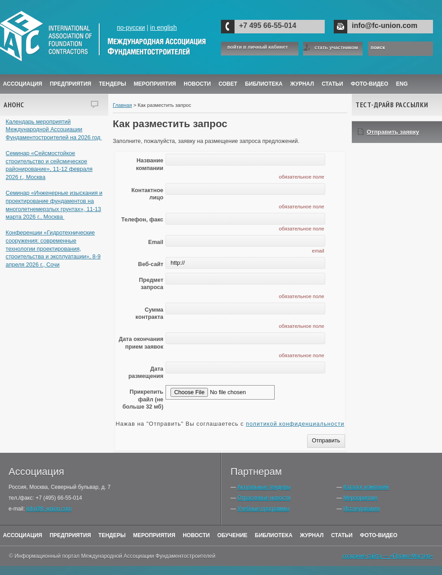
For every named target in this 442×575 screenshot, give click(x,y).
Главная (122, 105)
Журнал (312, 535)
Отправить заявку (393, 132)
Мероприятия (155, 84)
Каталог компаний (365, 487)
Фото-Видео (369, 84)
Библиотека (263, 84)
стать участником (336, 47)
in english (163, 27)
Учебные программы (263, 509)
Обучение (232, 535)
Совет (227, 84)
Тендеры (112, 84)
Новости (197, 84)
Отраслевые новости (263, 498)
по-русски (131, 27)
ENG (402, 84)
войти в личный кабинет (257, 47)
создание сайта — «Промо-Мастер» (387, 556)
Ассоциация (22, 84)
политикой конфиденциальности (295, 424)
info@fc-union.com (384, 25)
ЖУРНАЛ (302, 84)
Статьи (332, 84)
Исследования (361, 509)
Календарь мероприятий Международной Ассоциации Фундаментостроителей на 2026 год (54, 130)
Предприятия (70, 84)
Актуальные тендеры (263, 487)
